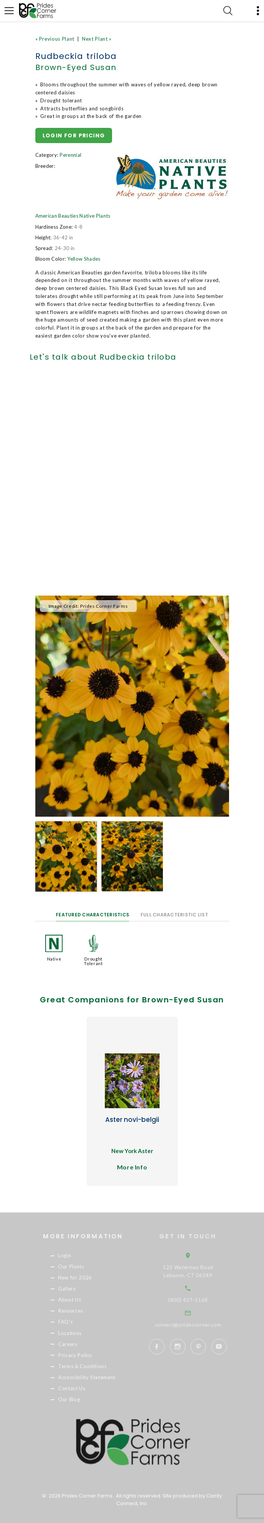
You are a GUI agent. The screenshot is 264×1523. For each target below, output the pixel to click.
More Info (132, 1167)
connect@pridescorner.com (197, 1325)
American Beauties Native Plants (73, 216)
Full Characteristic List (174, 914)
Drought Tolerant (93, 961)
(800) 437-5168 (197, 1300)
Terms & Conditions (89, 1366)
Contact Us (79, 1388)
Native (54, 958)
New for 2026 (82, 1277)
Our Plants (78, 1266)
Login (71, 1255)
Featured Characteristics (92, 914)
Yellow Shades (83, 259)
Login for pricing (74, 135)
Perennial (70, 155)
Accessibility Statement (94, 1377)
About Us (76, 1300)
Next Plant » (97, 39)
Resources (77, 1311)
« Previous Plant (54, 39)
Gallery (74, 1289)
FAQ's (72, 1322)
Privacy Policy (82, 1355)
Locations (77, 1333)
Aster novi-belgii (132, 1119)
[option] (132, 706)
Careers (75, 1344)
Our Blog (76, 1399)
